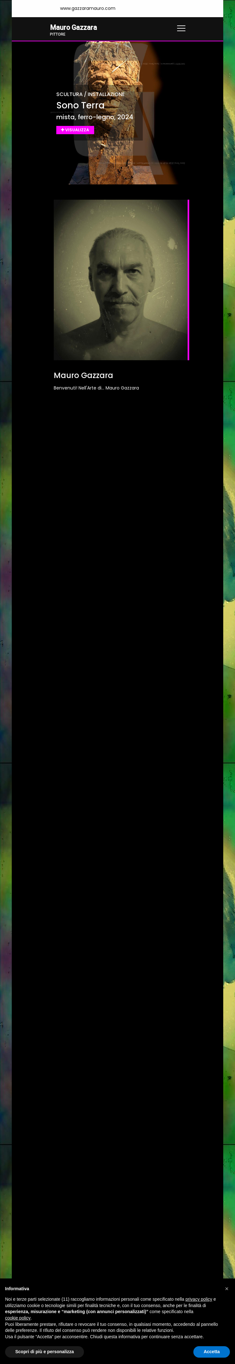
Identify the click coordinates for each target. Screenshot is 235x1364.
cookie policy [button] (18, 1317)
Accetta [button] (212, 1351)
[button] (227, 1289)
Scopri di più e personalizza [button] (44, 1351)
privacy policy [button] (198, 1299)
